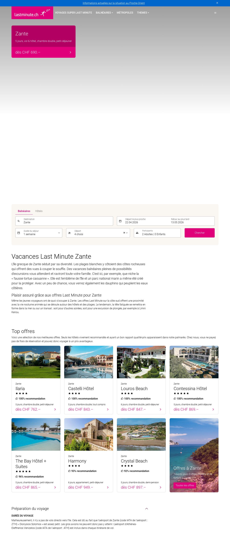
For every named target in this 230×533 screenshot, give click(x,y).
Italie (67, 448)
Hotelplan (123, 516)
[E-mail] (164, 402)
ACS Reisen (18, 516)
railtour (130, 520)
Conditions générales (74, 480)
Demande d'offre (179, 448)
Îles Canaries (71, 431)
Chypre (15, 435)
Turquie (16, 440)
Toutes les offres (185, 259)
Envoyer (211, 402)
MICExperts (58, 520)
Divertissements (25, 361)
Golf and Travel (86, 516)
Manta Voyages (39, 520)
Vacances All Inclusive (129, 431)
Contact (174, 431)
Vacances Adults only (129, 442)
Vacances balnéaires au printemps (28, 421)
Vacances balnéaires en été (83, 419)
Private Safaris (99, 520)
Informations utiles (180, 442)
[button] (215, 12)
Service (175, 419)
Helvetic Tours (106, 516)
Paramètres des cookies (101, 480)
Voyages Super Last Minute (73, 12)
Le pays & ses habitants (31, 341)
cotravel (44, 516)
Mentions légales (50, 480)
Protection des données (25, 480)
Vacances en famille (128, 436)
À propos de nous (179, 425)
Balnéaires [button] (103, 12)
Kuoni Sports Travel (204, 516)
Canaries (16, 452)
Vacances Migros (77, 520)
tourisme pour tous (148, 520)
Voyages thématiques (132, 419)
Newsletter (175, 436)
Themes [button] (142, 12)
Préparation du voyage (30, 283)
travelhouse (169, 520)
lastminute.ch (19, 520)
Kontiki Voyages (141, 516)
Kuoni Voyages (162, 516)
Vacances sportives (128, 448)
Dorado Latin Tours (63, 516)
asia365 (32, 516)
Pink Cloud (117, 520)
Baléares (16, 446)
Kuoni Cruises (182, 516)
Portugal (16, 429)
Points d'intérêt (24, 351)
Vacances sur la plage (129, 425)
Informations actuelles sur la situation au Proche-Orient (114, 3)
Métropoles (125, 12)
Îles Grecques (71, 436)
